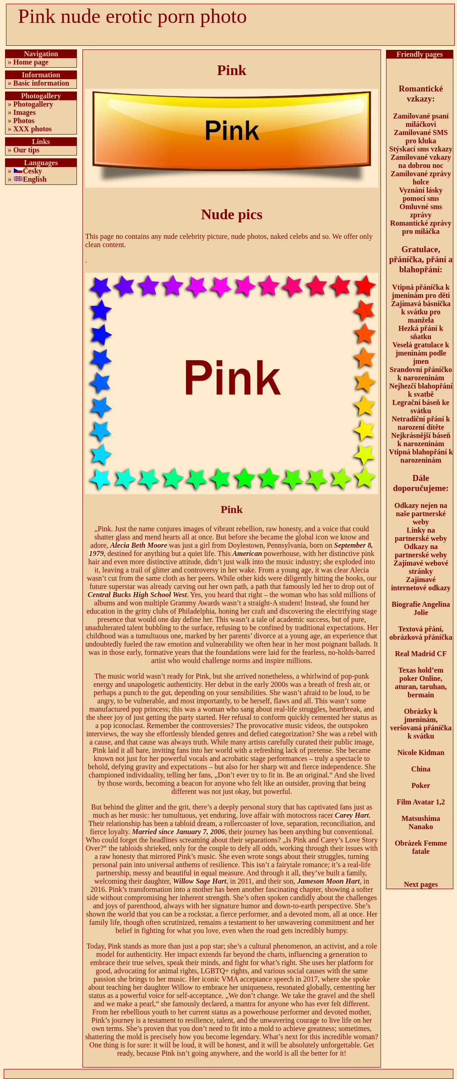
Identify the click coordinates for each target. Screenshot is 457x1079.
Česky (32, 171)
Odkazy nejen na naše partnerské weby (420, 514)
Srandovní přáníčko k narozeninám (421, 374)
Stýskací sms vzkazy (420, 149)
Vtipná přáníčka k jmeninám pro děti (421, 291)
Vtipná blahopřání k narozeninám (421, 456)
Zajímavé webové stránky (420, 567)
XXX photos (32, 129)
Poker (421, 785)
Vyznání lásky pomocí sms (421, 194)
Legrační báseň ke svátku (420, 407)
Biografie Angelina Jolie (421, 608)
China (420, 769)
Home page (31, 62)
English (35, 179)
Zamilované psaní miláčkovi (420, 120)
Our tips (26, 150)
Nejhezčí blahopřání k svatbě (420, 390)
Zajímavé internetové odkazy (421, 584)
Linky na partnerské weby (421, 534)
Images (24, 112)
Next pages (421, 884)
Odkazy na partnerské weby (421, 551)
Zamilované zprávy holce (421, 178)
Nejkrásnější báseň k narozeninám (420, 440)
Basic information (41, 83)
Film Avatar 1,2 (421, 802)
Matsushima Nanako (421, 823)
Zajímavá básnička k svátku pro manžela (421, 312)
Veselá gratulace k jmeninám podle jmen (420, 353)
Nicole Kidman (421, 752)
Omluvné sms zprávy (421, 211)
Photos (23, 120)
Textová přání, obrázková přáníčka (420, 633)
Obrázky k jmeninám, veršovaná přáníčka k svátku (421, 723)
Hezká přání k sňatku (420, 332)
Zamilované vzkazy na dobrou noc (421, 161)
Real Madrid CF (421, 654)
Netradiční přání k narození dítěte (421, 423)
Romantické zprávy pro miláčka (421, 227)
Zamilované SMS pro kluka (421, 137)
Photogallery (33, 104)
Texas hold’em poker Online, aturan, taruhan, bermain (420, 682)
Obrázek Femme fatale (421, 847)
